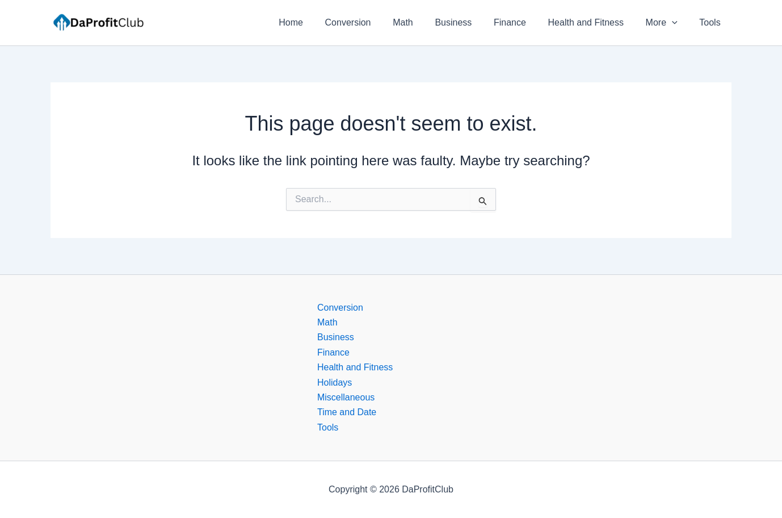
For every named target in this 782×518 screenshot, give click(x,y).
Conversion (373, 22)
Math (424, 22)
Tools (711, 22)
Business (470, 22)
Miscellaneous (346, 397)
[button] (677, 22)
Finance (523, 22)
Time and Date (346, 412)
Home (319, 22)
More (667, 22)
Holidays (334, 382)
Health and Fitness (595, 22)
